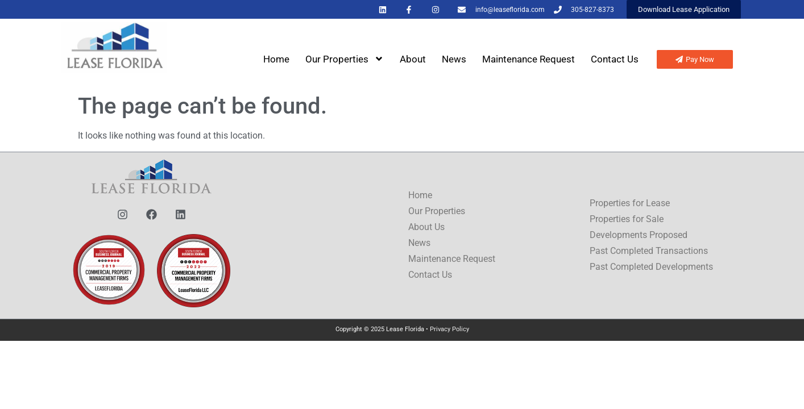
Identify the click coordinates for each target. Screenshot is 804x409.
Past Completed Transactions (649, 250)
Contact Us (615, 59)
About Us (426, 227)
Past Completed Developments (651, 266)
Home (276, 59)
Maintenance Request (528, 59)
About (413, 59)
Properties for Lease (630, 203)
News (454, 59)
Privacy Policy (449, 329)
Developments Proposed (638, 234)
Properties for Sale (627, 219)
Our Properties (344, 58)
